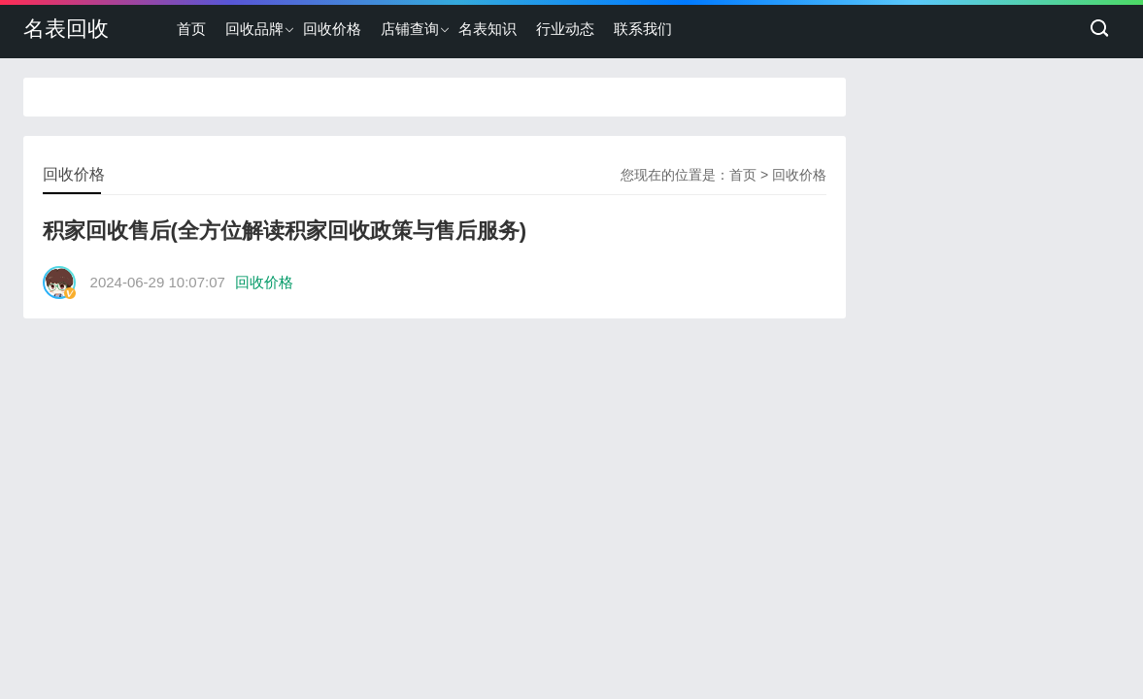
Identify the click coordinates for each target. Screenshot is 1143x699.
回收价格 (332, 28)
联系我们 (643, 28)
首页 (191, 28)
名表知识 (487, 28)
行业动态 (565, 28)
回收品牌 (254, 28)
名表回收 (66, 29)
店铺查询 (410, 28)
